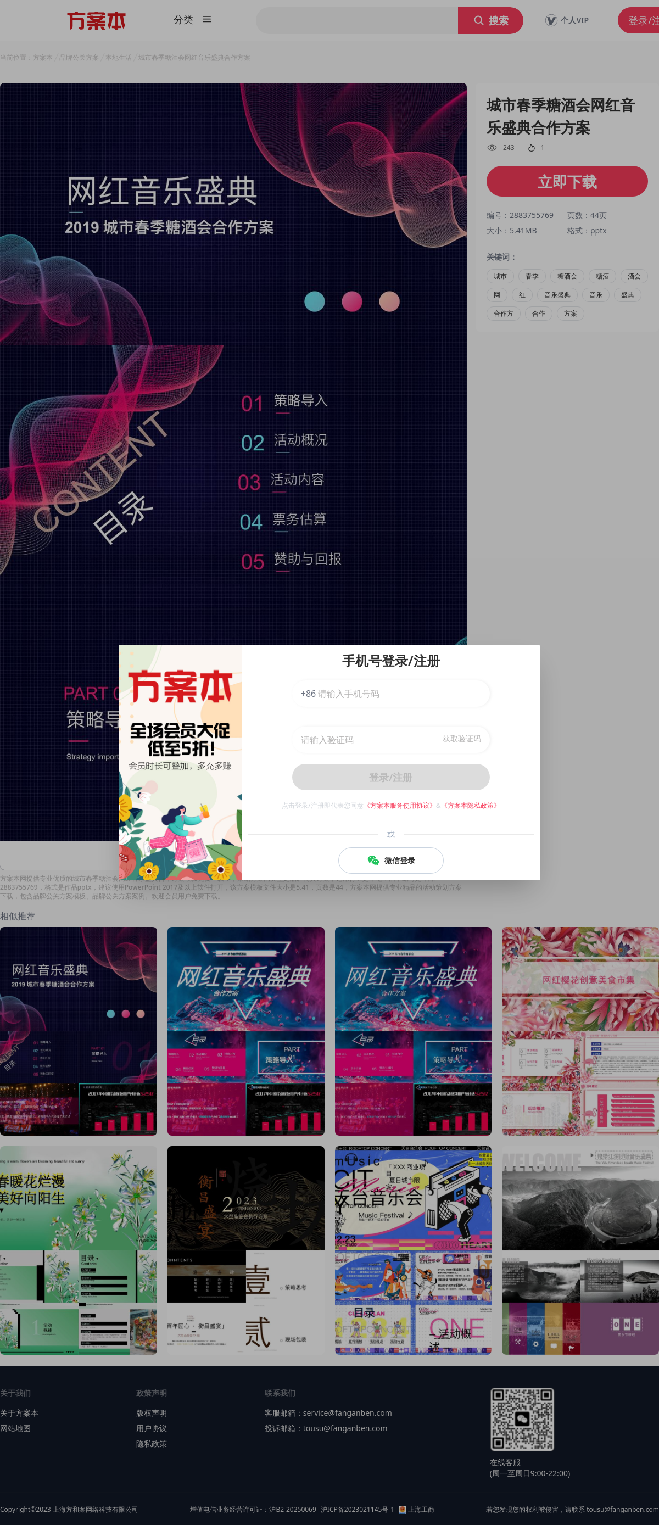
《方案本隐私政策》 (470, 805)
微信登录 (391, 860)
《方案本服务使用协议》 (400, 805)
